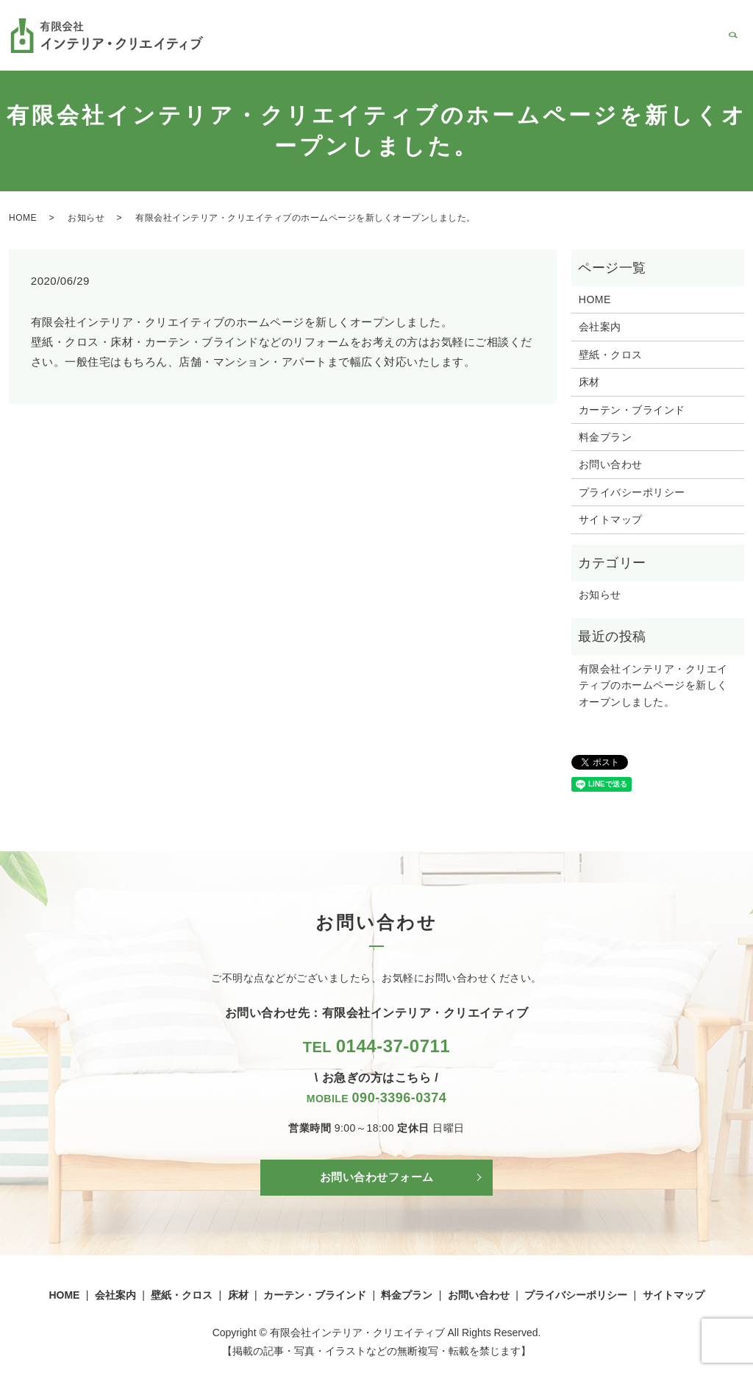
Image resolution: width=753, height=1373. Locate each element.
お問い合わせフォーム (377, 1177)
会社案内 (335, 47)
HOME (286, 47)
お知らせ (86, 218)
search (733, 48)
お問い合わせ (685, 47)
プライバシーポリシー (632, 492)
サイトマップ (611, 519)
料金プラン (616, 47)
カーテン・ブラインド (526, 47)
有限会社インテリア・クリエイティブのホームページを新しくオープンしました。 (653, 685)
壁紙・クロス (398, 47)
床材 (452, 47)
